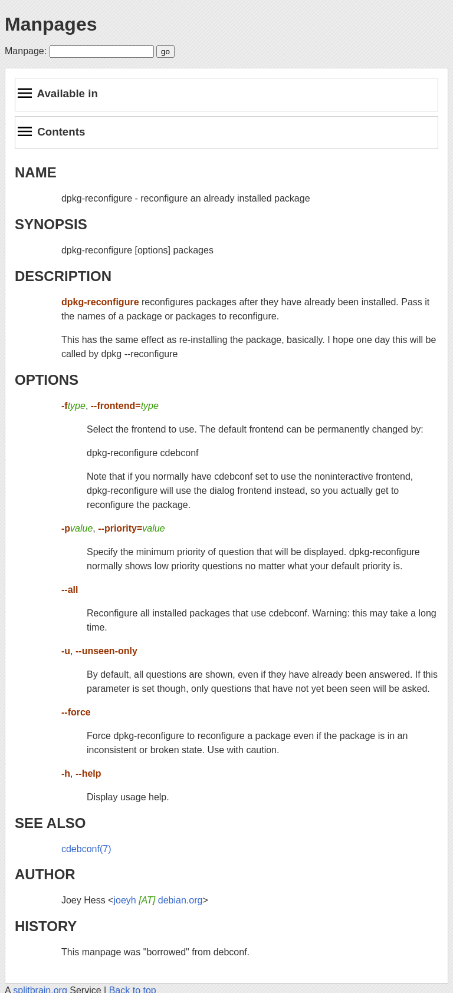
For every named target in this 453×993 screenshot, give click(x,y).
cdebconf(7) (86, 849)
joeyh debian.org (157, 900)
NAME (36, 172)
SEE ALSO (50, 823)
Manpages (51, 24)
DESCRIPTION (63, 276)
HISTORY (46, 926)
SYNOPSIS (51, 224)
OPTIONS (46, 380)
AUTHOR (45, 874)
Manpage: (26, 51)
